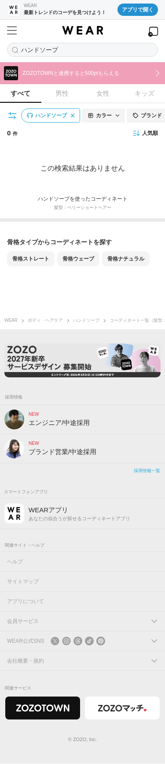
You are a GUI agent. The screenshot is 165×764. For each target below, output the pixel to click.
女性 (103, 93)
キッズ (144, 93)
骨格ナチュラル (125, 259)
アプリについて (25, 602)
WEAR (11, 320)
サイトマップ (23, 582)
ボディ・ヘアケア (45, 320)
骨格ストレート (30, 259)
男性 (62, 93)
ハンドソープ (86, 320)
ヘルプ (15, 562)
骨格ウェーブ (78, 259)
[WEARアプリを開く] (153, 31)
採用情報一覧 (147, 471)
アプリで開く (138, 10)
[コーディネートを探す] (82, 50)
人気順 (145, 133)
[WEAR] (82, 30)
